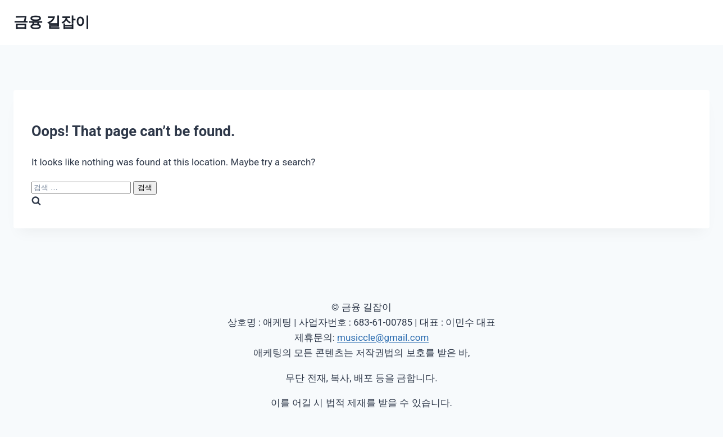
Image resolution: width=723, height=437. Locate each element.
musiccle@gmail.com (383, 337)
